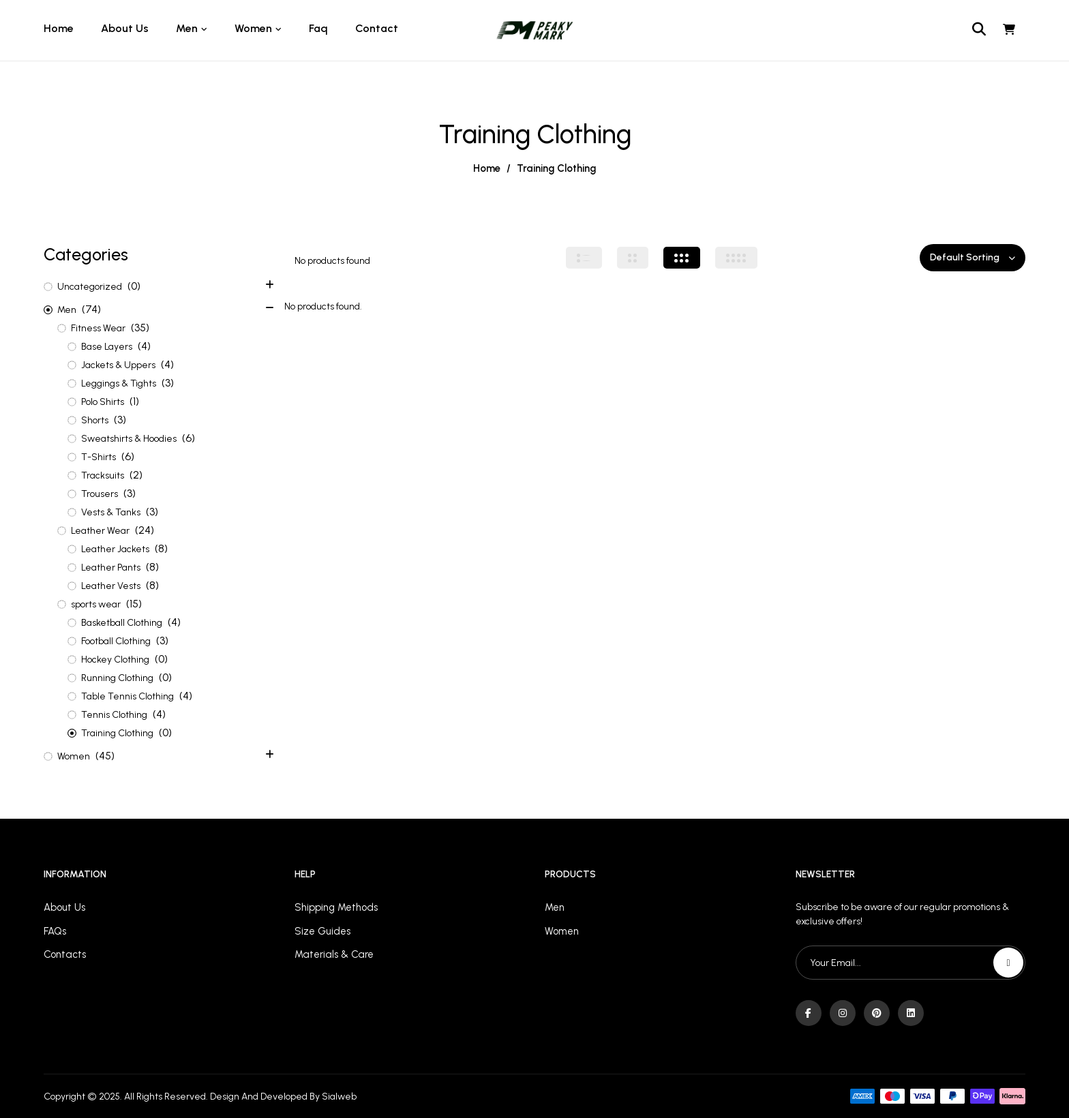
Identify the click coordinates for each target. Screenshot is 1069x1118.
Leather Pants (110, 567)
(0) (133, 286)
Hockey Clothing (115, 659)
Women (73, 756)
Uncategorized (89, 286)
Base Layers (106, 346)
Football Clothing (116, 641)
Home (486, 168)
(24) (144, 530)
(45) (105, 755)
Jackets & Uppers (118, 365)
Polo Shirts (102, 402)
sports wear (96, 604)
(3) (168, 382)
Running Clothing (117, 678)
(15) (134, 603)
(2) (136, 474)
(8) (161, 548)
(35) (140, 327)
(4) (144, 345)
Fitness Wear (98, 328)
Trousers (99, 494)
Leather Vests (110, 586)
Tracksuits (102, 475)
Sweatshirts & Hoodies (129, 438)
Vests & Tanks (110, 512)
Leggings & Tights (118, 383)
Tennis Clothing (114, 715)
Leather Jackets (115, 549)
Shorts (94, 420)
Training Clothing (117, 733)
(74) (91, 309)
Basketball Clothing (121, 623)
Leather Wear (100, 531)
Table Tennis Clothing (127, 696)
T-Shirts (98, 457)
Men (66, 310)
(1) (134, 401)
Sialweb (339, 1096)
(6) (188, 438)
